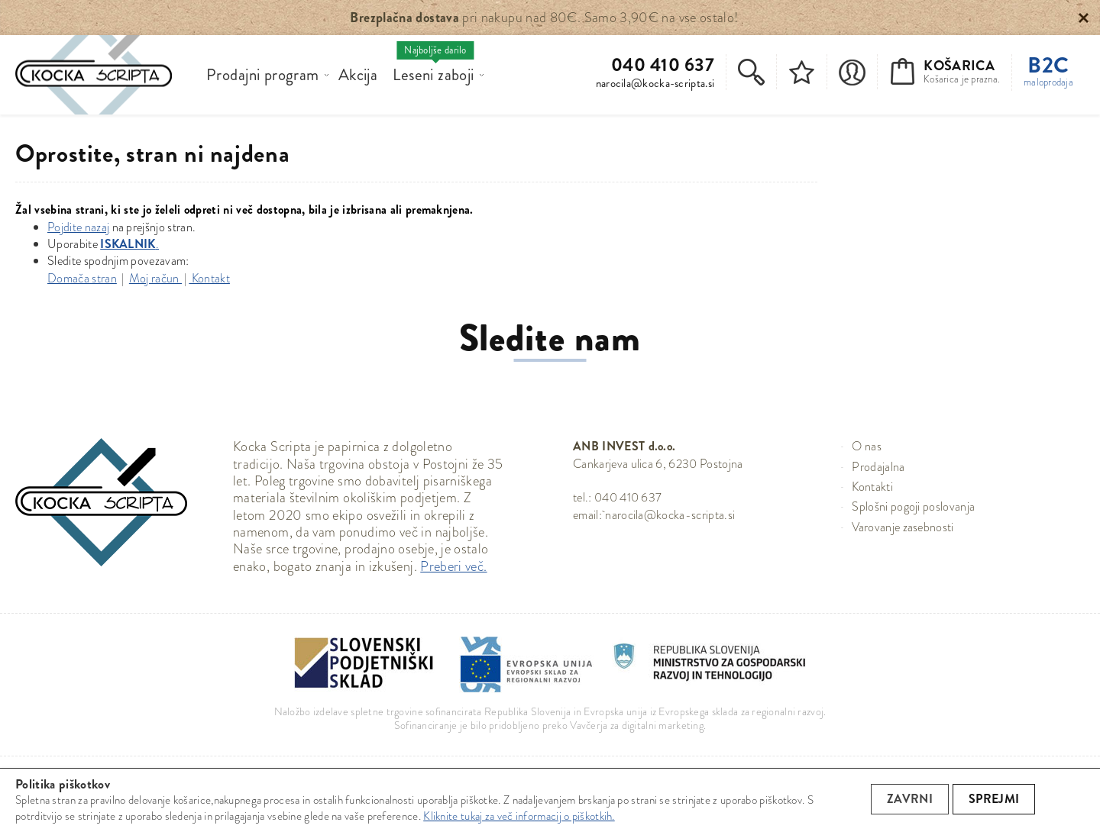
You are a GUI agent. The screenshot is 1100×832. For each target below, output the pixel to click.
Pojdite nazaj (78, 227)
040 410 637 (662, 65)
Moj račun (155, 278)
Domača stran (82, 278)
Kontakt (209, 278)
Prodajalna (878, 467)
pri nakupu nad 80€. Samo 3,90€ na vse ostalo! (544, 17)
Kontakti (872, 486)
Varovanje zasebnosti (902, 527)
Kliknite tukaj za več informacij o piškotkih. (519, 816)
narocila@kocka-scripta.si (655, 83)
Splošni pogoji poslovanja (913, 506)
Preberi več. (453, 566)
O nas (867, 446)
